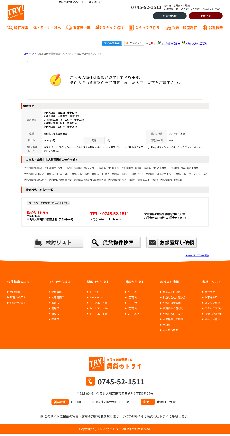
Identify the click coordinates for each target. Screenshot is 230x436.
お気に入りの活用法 (196, 43)
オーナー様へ (50, 27)
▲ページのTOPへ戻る (197, 255)
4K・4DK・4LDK (99, 314)
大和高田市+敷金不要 (60, 179)
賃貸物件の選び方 (173, 308)
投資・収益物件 (184, 27)
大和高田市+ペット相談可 (121, 179)
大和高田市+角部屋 (131, 168)
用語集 (166, 325)
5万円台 (132, 303)
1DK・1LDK (96, 297)
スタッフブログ (147, 27)
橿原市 (55, 314)
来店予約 (205, 16)
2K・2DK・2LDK (99, 303)
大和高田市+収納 (80, 173)
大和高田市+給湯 (33, 168)
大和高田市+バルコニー (156, 168)
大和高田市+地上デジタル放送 (191, 173)
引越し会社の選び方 (174, 297)
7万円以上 (133, 314)
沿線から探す (17, 303)
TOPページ (28, 53)
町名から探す (17, 297)
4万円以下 (133, 292)
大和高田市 (57, 297)
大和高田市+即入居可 (35, 179)
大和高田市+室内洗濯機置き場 (90, 179)
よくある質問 (170, 330)
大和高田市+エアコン (58, 173)
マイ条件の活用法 (170, 43)
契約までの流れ (172, 292)
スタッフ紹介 (112, 27)
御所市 (55, 319)
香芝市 (55, 303)
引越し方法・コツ (173, 314)
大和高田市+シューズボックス (128, 173)
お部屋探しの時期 (173, 319)
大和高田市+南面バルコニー (186, 168)
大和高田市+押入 (101, 173)
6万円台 (132, 308)
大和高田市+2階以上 (171, 179)
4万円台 (132, 297)
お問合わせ (170, 16)
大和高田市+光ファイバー (159, 173)
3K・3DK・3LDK (99, 308)
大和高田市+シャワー (85, 168)
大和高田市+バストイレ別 (58, 168)
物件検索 (21, 27)
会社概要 (216, 27)
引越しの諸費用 (172, 303)
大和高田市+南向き (34, 173)
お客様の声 (81, 27)
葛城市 (55, 308)
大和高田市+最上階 (109, 168)
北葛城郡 (56, 292)
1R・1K (94, 292)
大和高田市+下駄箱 (148, 179)
